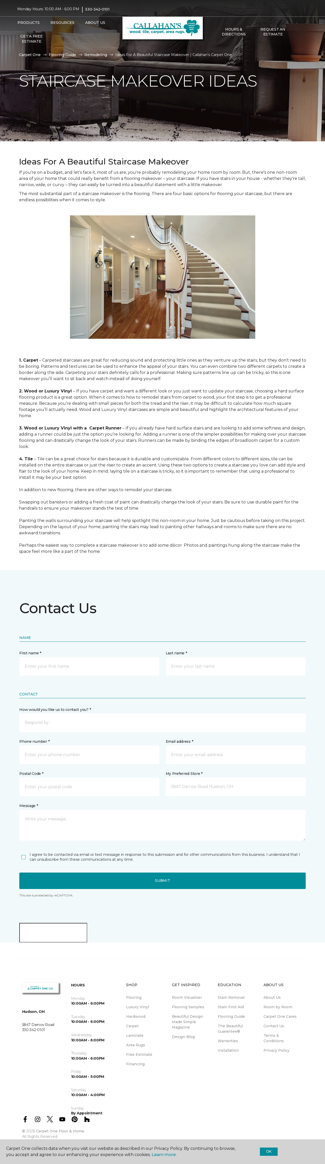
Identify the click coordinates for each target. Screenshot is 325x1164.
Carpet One (30, 54)
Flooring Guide (62, 54)
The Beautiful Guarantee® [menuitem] (230, 1029)
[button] (296, 32)
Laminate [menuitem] (135, 1035)
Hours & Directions (234, 32)
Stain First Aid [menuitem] (231, 1007)
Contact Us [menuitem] (273, 1026)
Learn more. (164, 1154)
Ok (268, 1151)
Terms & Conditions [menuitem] (273, 1038)
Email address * (179, 741)
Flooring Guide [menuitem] (231, 1016)
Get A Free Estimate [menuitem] (31, 39)
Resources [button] (62, 22)
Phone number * (34, 741)
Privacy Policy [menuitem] (276, 1050)
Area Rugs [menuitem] (135, 1045)
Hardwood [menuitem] (135, 1016)
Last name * (176, 653)
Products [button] (28, 22)
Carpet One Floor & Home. (60, 1131)
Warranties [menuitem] (228, 1041)
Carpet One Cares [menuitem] (280, 1016)
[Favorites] (303, 32)
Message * (28, 806)
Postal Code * (31, 773)
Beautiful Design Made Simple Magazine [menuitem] (187, 1022)
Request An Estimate (272, 32)
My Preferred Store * (184, 773)
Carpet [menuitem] (132, 1026)
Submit (162, 880)
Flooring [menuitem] (134, 997)
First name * (30, 653)
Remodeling (95, 54)
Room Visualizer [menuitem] (187, 997)
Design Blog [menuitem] (183, 1036)
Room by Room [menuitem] (277, 1007)
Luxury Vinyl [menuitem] (137, 1007)
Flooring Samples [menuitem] (188, 1007)
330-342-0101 (97, 9)
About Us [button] (95, 22)
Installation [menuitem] (228, 1050)
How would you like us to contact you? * (55, 709)
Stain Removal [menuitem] (231, 997)
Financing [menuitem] (135, 1064)
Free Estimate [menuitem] (139, 1054)
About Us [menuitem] (272, 997)
